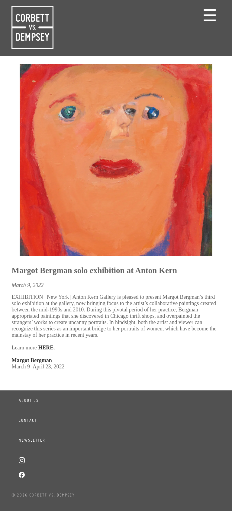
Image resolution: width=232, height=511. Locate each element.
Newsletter (32, 440)
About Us (29, 400)
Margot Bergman (31, 360)
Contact (28, 420)
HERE (45, 348)
